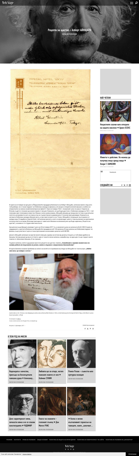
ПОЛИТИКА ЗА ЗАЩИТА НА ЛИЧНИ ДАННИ (62, 439)
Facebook (85, 328)
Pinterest (71, 449)
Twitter (87, 329)
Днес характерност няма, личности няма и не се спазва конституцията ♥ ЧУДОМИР (22, 422)
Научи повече (27, 454)
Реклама (9, 439)
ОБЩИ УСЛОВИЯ (42, 439)
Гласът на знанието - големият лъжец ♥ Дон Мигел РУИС (49, 422)
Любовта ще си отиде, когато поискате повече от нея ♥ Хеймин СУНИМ (51, 375)
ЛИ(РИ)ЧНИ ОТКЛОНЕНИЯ (69, 34)
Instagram (93, 328)
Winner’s (25, 227)
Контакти (17, 439)
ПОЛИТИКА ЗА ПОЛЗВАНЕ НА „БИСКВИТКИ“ (119, 439)
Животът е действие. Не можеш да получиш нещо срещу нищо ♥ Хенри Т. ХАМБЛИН (115, 160)
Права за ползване (28, 439)
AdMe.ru (19, 318)
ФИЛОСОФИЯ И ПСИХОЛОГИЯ (106, 130)
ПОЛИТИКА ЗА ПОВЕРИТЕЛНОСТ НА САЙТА (90, 439)
